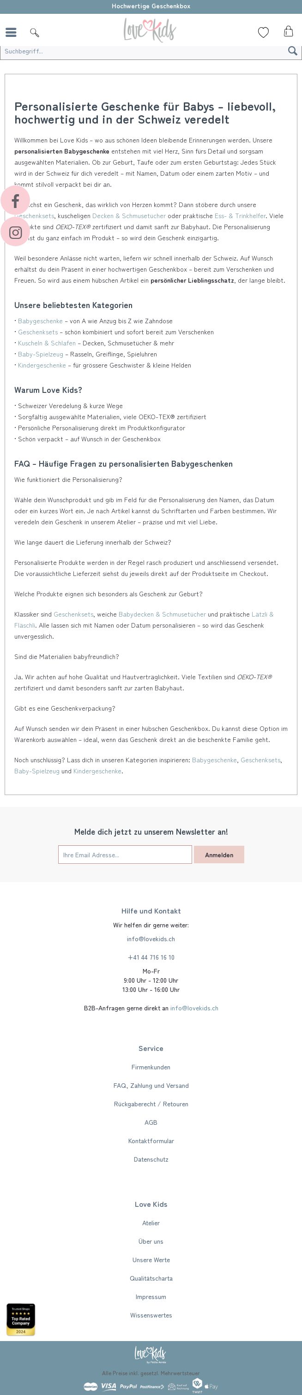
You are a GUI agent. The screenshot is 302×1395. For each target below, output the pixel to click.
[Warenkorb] (287, 33)
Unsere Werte (151, 1259)
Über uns (151, 1241)
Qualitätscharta (151, 1277)
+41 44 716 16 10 (151, 957)
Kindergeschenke (42, 364)
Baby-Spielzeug (40, 353)
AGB (151, 1122)
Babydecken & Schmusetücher (162, 613)
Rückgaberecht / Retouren (151, 1103)
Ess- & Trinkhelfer (240, 215)
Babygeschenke (40, 320)
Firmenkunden (151, 1066)
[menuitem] (13, 32)
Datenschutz (151, 1158)
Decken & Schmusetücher (129, 215)
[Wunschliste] (263, 32)
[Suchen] (293, 51)
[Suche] (34, 32)
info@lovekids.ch (151, 938)
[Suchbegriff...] (151, 51)
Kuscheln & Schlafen (47, 342)
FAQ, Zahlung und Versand (151, 1085)
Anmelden (219, 854)
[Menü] (13, 32)
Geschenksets (38, 331)
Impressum (151, 1296)
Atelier (151, 1222)
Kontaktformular (151, 1140)
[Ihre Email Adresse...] (125, 854)
